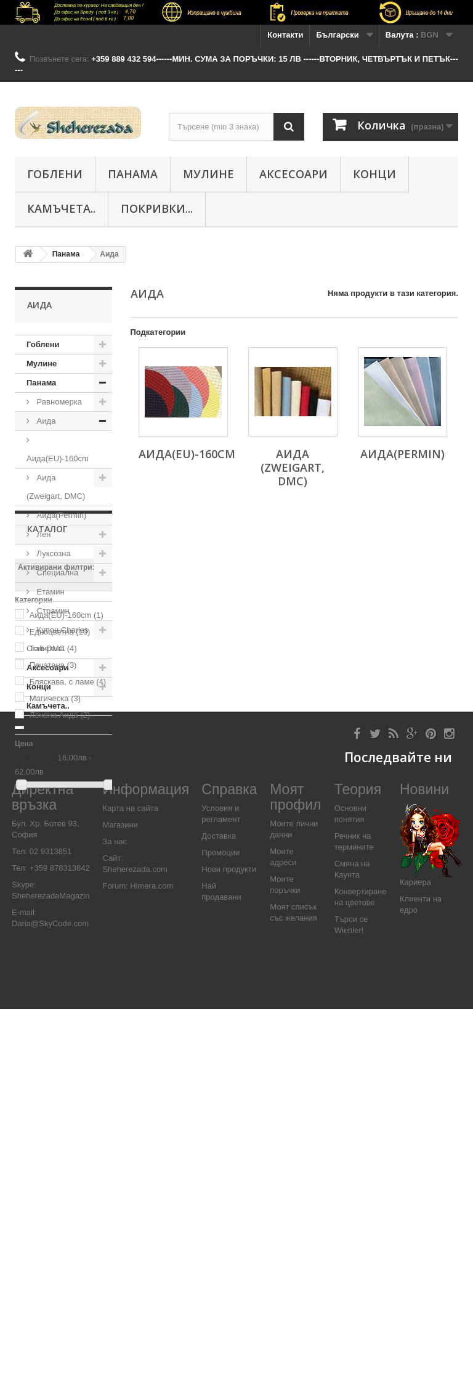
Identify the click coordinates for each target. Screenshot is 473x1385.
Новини (424, 1165)
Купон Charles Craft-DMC (57, 639)
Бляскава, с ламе (68, 924)
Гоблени (55, 173)
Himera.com (151, 1262)
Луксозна (52, 553)
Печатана (53, 908)
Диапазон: (35, 1000)
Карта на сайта (130, 1184)
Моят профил (295, 1172)
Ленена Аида (60, 958)
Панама (133, 173)
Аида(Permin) (60, 515)
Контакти (285, 34)
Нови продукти (228, 1245)
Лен (42, 534)
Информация (145, 1165)
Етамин (49, 591)
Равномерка (58, 401)
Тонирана (53, 891)
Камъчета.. (61, 208)
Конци (374, 173)
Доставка (218, 1212)
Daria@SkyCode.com (50, 1299)
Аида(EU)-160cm (57, 458)
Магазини (119, 1201)
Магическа (55, 941)
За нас (114, 1217)
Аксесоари (293, 173)
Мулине (208, 173)
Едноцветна (60, 874)
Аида (44, 420)
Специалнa (56, 572)
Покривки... (157, 208)
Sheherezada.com (135, 1245)
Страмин (52, 610)
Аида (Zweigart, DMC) (55, 487)
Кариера (415, 1258)
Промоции (220, 1228)
